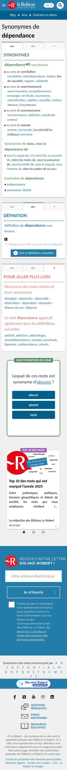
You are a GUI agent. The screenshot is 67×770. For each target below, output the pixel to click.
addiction (34, 115)
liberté (27, 190)
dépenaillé (41, 299)
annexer (37, 340)
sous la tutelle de (23, 164)
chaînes (57, 100)
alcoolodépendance (17, 340)
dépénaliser (12, 303)
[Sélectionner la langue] (49, 5)
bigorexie (10, 344)
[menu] (4, 5)
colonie (43, 344)
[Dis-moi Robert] (33, 684)
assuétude (48, 115)
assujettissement (40, 91)
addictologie (37, 335)
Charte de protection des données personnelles (33, 759)
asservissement (17, 91)
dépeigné (10, 299)
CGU (55, 762)
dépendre (45, 303)
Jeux (24, 15)
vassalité (44, 100)
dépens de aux (13, 308)
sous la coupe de (17, 155)
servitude (27, 96)
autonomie (14, 190)
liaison (51, 76)
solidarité (42, 81)
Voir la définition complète (36, 253)
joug (22, 105)
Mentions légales (15, 762)
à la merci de (38, 155)
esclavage (13, 96)
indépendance (16, 184)
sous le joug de (44, 164)
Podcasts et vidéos (45, 15)
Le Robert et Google (42, 764)
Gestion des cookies (38, 762)
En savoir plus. (52, 754)
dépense (31, 308)
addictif (9, 335)
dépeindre (26, 299)
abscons (44, 381)
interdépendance (34, 76)
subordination (16, 100)
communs (25, 134)
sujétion (32, 100)
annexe (12, 130)
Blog (13, 15)
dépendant (29, 303)
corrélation (14, 76)
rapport (29, 81)
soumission (42, 96)
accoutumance (16, 115)
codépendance (27, 344)
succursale (25, 130)
